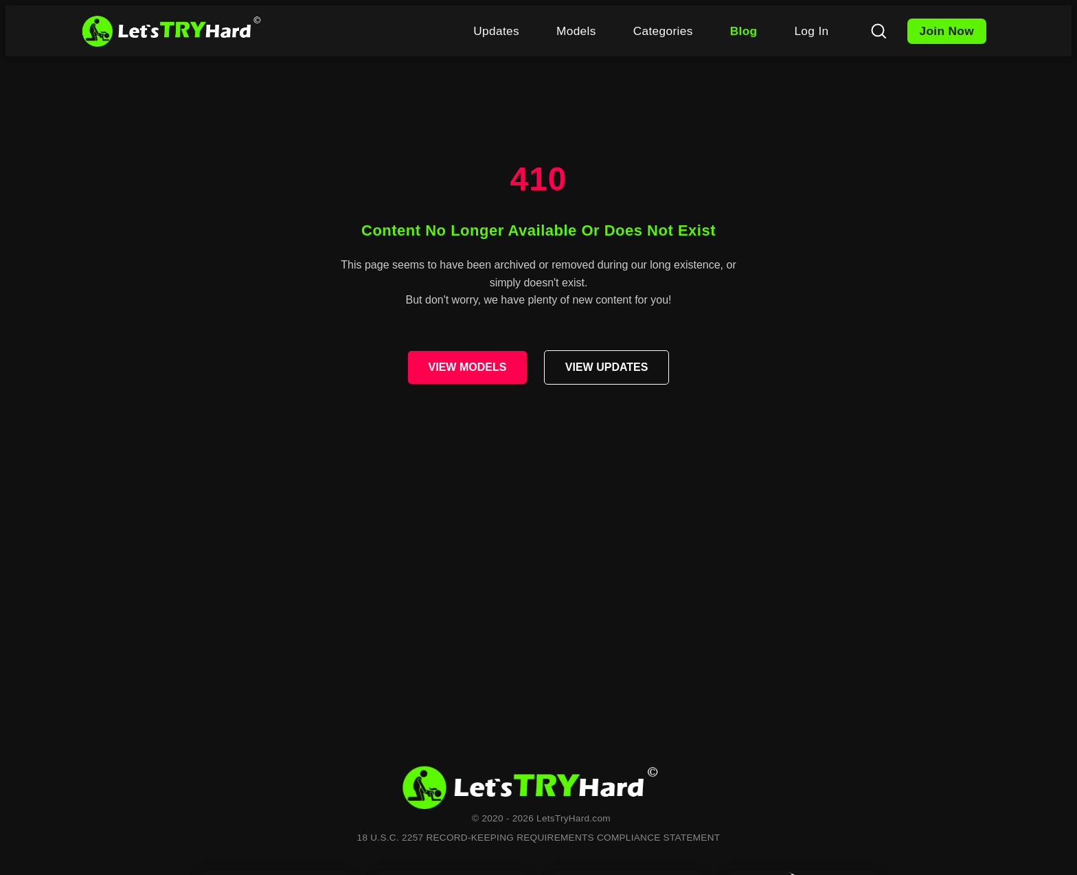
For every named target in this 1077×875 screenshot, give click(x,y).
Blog (744, 31)
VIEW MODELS (468, 367)
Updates (496, 31)
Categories (663, 31)
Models (576, 31)
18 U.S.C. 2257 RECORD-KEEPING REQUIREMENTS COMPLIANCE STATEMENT (539, 837)
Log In (811, 31)
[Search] (878, 31)
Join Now (947, 31)
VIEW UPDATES (606, 367)
